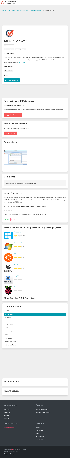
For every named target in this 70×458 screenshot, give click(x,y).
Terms (6, 454)
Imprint (38, 434)
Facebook (40, 436)
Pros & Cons (9, 324)
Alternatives (9, 314)
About (38, 428)
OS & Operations (22, 10)
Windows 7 (18, 243)
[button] (67, 2)
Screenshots (9, 331)
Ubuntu (16, 254)
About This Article (11, 342)
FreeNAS (17, 265)
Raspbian (17, 287)
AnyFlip (17, 276)
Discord (6, 418)
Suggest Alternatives (43, 413)
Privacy (12, 454)
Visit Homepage (13, 80)
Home (4, 10)
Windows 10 (18, 232)
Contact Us (39, 431)
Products (7, 413)
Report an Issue (9, 428)
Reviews (8, 318)
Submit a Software (42, 410)
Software (12, 10)
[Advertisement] (35, 18)
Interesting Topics (10, 345)
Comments (8, 338)
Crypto (6, 415)
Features (8, 321)
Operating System (36, 10)
